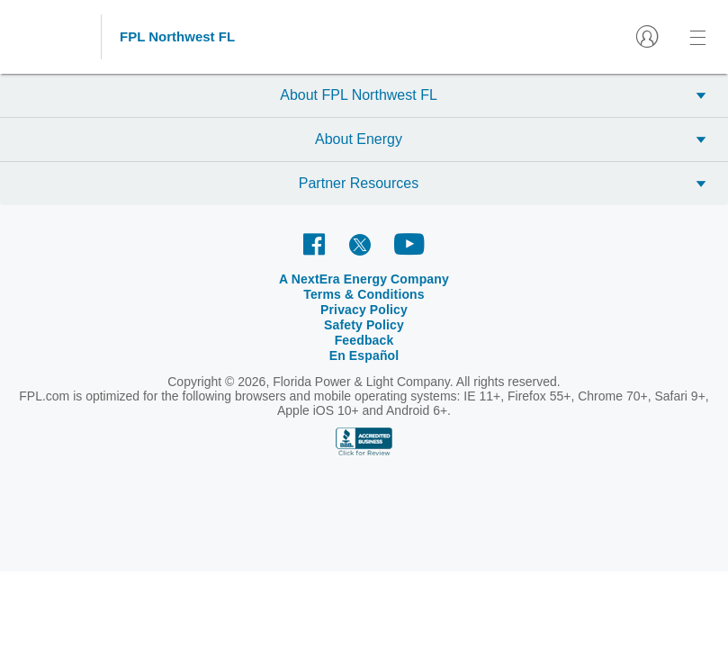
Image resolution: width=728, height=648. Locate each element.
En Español (623, 279)
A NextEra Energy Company (155, 279)
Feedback (558, 279)
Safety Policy (488, 279)
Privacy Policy (405, 279)
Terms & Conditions (301, 279)
